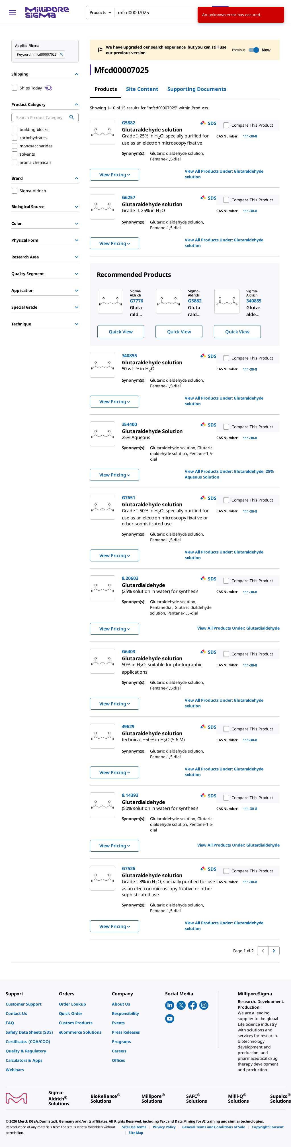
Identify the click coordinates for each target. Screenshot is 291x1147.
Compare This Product (247, 125)
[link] (165, 137)
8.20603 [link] (130, 578)
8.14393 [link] (130, 795)
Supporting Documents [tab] (196, 88)
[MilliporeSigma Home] (47, 12)
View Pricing (114, 175)
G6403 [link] (128, 651)
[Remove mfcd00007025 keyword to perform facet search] (61, 54)
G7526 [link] (128, 868)
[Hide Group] (76, 74)
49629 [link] (128, 726)
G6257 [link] (128, 197)
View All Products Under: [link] (224, 173)
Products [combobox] (98, 12)
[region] (185, 313)
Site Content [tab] (142, 88)
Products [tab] (106, 88)
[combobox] (157, 12)
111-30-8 (250, 136)
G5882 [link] (128, 123)
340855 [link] (129, 355)
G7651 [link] (128, 497)
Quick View (121, 332)
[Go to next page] (274, 950)
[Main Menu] (12, 12)
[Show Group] (76, 207)
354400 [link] (129, 424)
